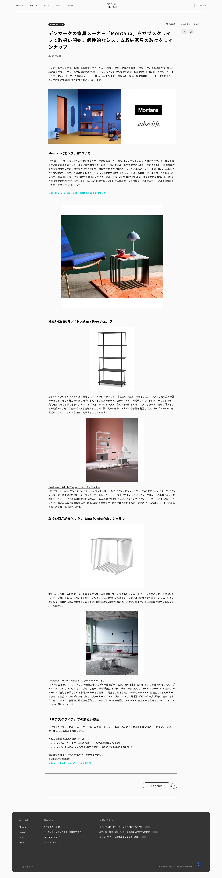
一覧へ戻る (170, 24)
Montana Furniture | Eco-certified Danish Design (77, 192)
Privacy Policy (26, 867)
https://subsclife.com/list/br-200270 (70, 763)
